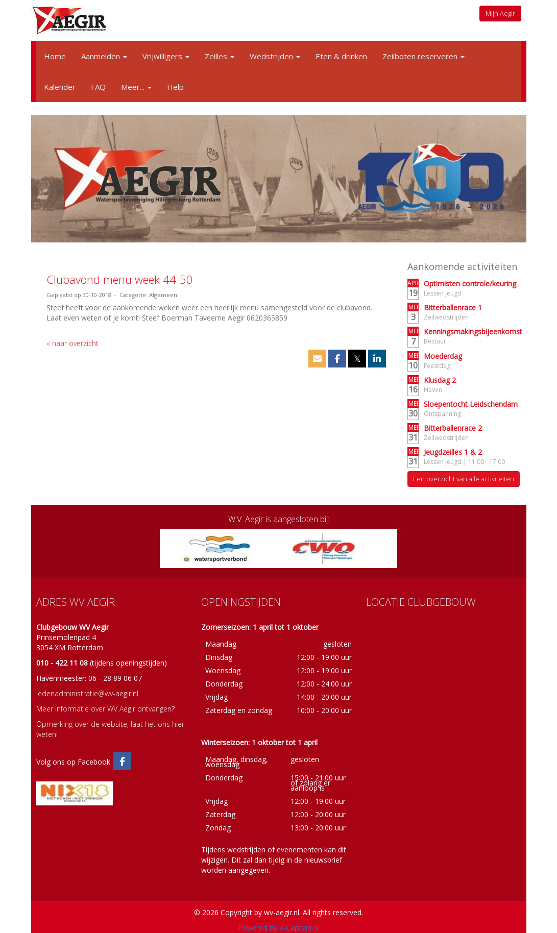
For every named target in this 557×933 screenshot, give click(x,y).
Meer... (136, 87)
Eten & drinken (341, 56)
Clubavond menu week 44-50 (119, 279)
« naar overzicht (72, 343)
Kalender (60, 87)
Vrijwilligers (165, 56)
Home (55, 56)
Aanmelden (104, 56)
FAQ (98, 87)
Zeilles (219, 56)
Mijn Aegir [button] (500, 13)
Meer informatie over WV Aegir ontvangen (104, 709)
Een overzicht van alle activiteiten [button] (463, 478)
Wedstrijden (275, 56)
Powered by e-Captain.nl (278, 927)
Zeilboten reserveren (423, 56)
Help (175, 87)
